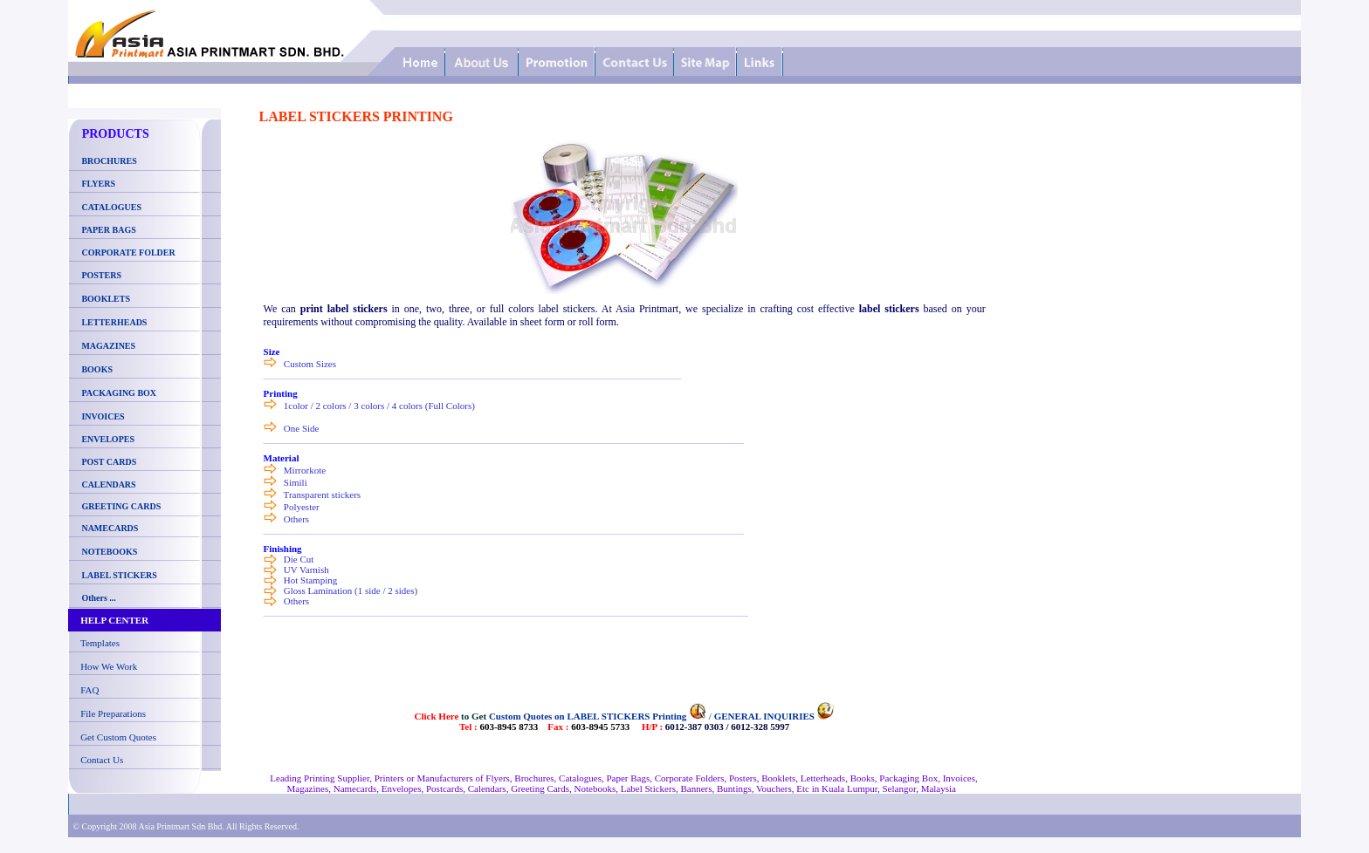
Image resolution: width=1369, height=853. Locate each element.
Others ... (98, 598)
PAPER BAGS (108, 230)
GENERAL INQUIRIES (764, 716)
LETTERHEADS (114, 322)
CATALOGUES (111, 207)
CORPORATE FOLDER (128, 252)
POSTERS (101, 275)
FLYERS (98, 183)
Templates (100, 643)
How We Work (108, 666)
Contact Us (101, 759)
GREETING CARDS (120, 506)
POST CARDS (108, 462)
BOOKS (97, 369)
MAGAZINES (108, 346)
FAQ (89, 690)
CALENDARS (108, 484)
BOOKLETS (105, 299)
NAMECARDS (109, 528)
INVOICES (102, 416)
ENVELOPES (107, 439)
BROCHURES (106, 161)
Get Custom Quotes (118, 737)
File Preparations (113, 713)
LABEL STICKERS (118, 575)
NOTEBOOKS (109, 551)
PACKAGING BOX (118, 393)
